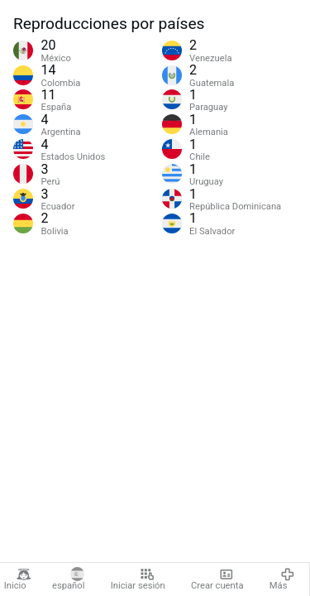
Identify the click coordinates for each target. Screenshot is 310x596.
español (68, 579)
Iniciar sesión (138, 579)
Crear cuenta (217, 579)
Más (281, 579)
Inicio (17, 579)
